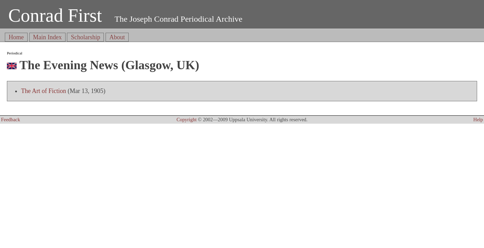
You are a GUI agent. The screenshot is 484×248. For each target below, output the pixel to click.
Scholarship (85, 37)
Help (478, 119)
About (117, 37)
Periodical (14, 53)
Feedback (10, 119)
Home (16, 37)
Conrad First (55, 15)
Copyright (187, 119)
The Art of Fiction (43, 90)
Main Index (47, 37)
